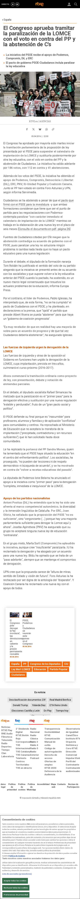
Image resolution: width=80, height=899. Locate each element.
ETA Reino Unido (58, 705)
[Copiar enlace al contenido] (53, 128)
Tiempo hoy (62, 710)
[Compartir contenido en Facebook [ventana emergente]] (27, 128)
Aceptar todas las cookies (15, 881)
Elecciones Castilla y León (26, 710)
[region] (40, 857)
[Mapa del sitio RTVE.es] (53, 785)
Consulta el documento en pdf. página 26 (44, 229)
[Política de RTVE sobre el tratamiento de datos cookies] (21, 787)
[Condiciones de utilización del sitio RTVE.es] (3, 785)
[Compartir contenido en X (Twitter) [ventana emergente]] (33, 128)
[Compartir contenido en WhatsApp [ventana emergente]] (46, 128)
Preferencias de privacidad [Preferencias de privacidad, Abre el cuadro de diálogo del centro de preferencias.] (16, 895)
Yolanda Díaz (39, 705)
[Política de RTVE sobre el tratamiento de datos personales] (12, 787)
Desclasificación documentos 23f (27, 699)
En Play (48, 710)
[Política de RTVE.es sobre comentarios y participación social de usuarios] (73, 785)
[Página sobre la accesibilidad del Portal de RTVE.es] (43, 784)
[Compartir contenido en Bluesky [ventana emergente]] (40, 128)
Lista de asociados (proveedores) (17, 874)
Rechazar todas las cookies (16, 888)
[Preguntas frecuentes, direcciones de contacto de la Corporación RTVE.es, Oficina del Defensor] (61, 784)
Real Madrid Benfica (60, 699)
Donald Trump (20, 705)
